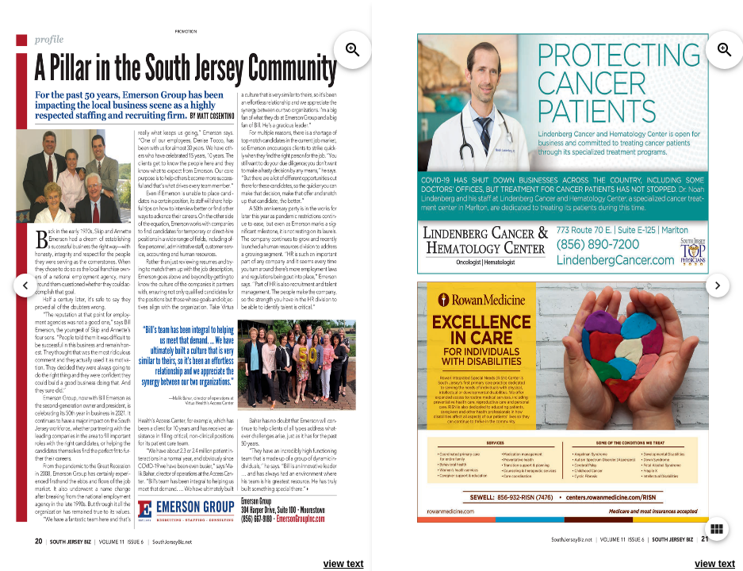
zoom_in (352, 49)
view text (344, 563)
